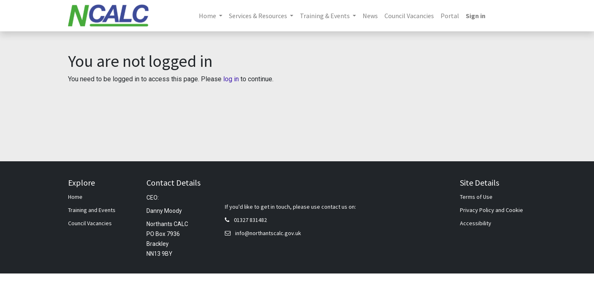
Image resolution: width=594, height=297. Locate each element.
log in (231, 79)
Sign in (476, 16)
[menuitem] (370, 15)
